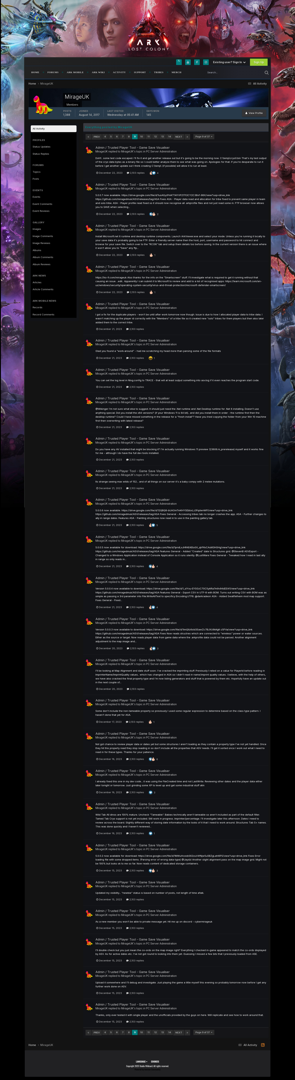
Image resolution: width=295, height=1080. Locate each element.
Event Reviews (41, 210)
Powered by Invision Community (148, 1068)
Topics (37, 171)
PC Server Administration (161, 151)
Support (140, 72)
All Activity (39, 128)
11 (148, 136)
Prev (97, 136)
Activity (119, 72)
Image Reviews (41, 243)
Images (37, 228)
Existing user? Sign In (229, 62)
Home (35, 72)
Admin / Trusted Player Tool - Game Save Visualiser (132, 147)
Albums (37, 250)
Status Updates (41, 146)
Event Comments (42, 203)
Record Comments (43, 314)
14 (169, 136)
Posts (36, 178)
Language (141, 1061)
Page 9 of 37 (203, 136)
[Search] (221, 72)
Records (37, 307)
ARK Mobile (75, 72)
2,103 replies (136, 172)
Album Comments (43, 257)
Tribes (159, 72)
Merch (176, 72)
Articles (37, 282)
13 (162, 136)
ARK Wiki (98, 72)
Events (36, 196)
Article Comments (43, 289)
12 (155, 136)
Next (178, 136)
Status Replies (41, 153)
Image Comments (43, 236)
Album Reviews (41, 264)
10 (141, 136)
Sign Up (259, 62)
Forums (53, 72)
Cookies (155, 1061)
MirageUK (101, 151)
